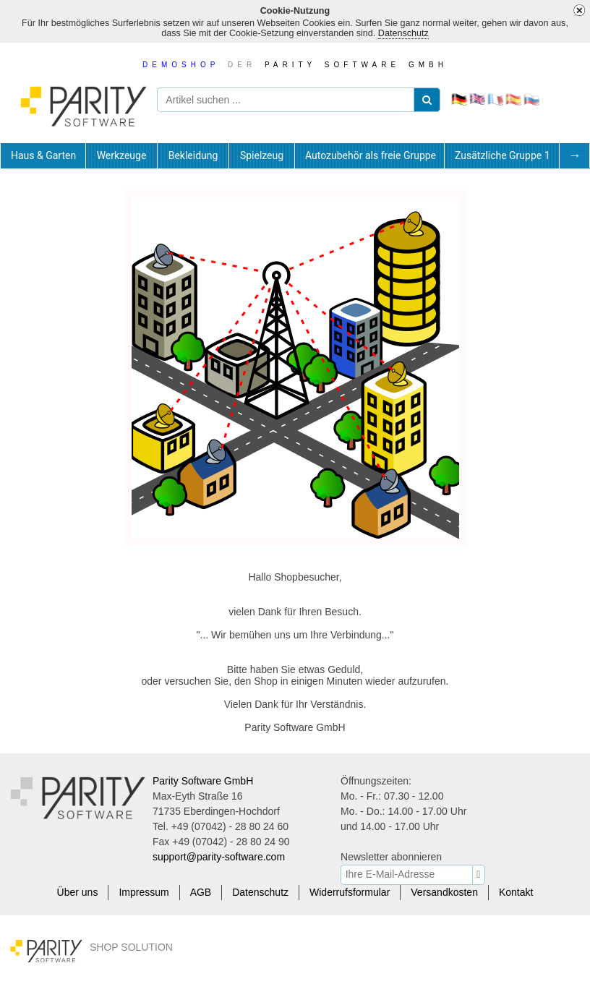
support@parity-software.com (219, 857)
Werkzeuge (122, 155)
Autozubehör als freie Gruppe (370, 155)
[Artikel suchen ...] (296, 100)
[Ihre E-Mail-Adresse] (409, 874)
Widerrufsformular (349, 892)
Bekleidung (193, 155)
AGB (201, 892)
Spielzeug (261, 155)
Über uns (77, 892)
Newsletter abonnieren (391, 857)
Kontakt (516, 892)
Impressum (143, 892)
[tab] (43, 155)
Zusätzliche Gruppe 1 (502, 155)
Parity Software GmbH (203, 781)
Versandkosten (444, 892)
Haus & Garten (43, 155)
